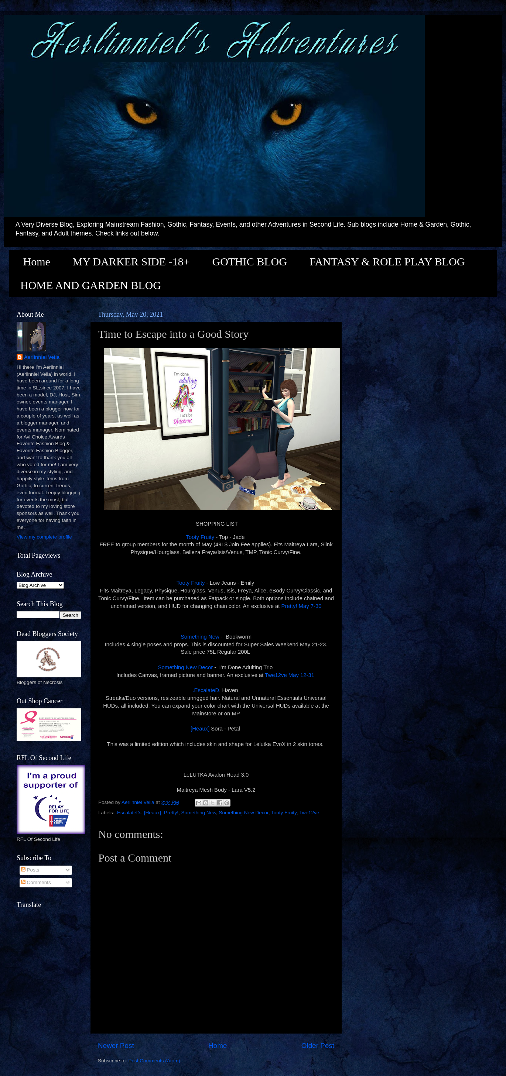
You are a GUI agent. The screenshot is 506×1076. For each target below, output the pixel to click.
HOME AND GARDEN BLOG (90, 285)
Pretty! (171, 812)
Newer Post (116, 1045)
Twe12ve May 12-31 (290, 675)
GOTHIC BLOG (249, 261)
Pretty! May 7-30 (301, 606)
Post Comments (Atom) (154, 1060)
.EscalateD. (206, 690)
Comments (36, 882)
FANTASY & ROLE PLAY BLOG (387, 261)
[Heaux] (200, 729)
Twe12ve (309, 812)
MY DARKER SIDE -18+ (131, 261)
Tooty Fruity (200, 537)
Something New (200, 637)
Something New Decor (185, 667)
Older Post (317, 1045)
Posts (30, 870)
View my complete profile (44, 537)
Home (36, 261)
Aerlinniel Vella (41, 357)
